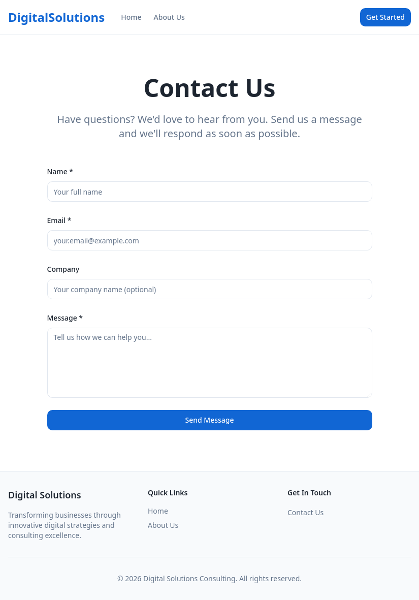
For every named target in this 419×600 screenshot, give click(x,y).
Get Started (385, 17)
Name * (60, 171)
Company (63, 269)
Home (131, 17)
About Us (169, 17)
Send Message (209, 420)
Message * (65, 318)
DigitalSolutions (56, 17)
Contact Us (305, 512)
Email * (59, 220)
